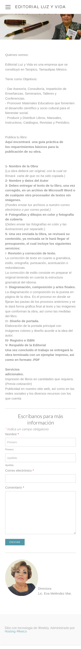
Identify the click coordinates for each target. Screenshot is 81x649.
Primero (9, 449)
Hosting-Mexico (16, 631)
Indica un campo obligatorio (27, 429)
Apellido (9, 465)
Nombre (12, 434)
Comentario (14, 487)
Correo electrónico (19, 470)
